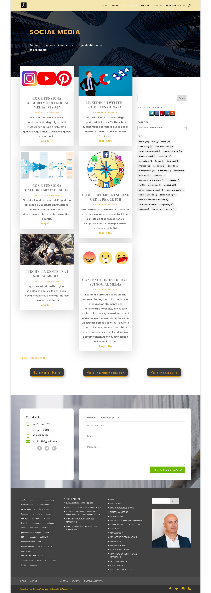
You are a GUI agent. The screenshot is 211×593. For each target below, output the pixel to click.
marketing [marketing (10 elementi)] (164, 170)
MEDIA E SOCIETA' (118, 545)
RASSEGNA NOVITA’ (175, 5)
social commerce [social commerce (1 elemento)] (148, 195)
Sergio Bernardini (48, 112)
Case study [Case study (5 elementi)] (146, 146)
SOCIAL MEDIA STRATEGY (121, 569)
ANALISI (113, 499)
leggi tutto (47, 141)
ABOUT (115, 5)
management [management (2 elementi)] (147, 170)
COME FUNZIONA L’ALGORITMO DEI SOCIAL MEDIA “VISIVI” (46, 103)
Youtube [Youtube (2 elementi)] (170, 209)
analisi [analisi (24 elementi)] (144, 142)
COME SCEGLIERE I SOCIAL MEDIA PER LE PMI (105, 197)
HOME (105, 5)
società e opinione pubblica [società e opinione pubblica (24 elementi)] (153, 199)
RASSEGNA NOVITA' (118, 561)
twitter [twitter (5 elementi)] (157, 209)
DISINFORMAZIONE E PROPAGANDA (126, 520)
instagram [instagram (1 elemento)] (159, 166)
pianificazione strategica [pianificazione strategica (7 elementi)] (152, 180)
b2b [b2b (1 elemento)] (155, 142)
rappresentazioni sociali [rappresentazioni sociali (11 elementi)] (151, 190)
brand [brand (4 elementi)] (165, 142)
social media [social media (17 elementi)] (168, 195)
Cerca (175, 500)
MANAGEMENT (116, 533)
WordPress (67, 589)
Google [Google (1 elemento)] (159, 161)
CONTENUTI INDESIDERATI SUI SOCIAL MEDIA (105, 281)
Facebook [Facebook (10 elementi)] (165, 156)
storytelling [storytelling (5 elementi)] (166, 204)
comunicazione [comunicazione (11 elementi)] (164, 146)
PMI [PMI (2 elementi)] (142, 185)
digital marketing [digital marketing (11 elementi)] (172, 151)
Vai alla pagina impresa (105, 372)
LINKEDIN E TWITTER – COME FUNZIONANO (105, 104)
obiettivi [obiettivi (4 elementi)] (160, 175)
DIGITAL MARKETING (119, 512)
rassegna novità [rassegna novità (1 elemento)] (175, 190)
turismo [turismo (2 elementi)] (144, 209)
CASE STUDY (115, 503)
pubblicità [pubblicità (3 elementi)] (170, 185)
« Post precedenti (32, 358)
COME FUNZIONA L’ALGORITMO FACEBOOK (47, 187)
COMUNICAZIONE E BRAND (122, 507)
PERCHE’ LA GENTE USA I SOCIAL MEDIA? (46, 273)
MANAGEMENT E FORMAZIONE (123, 537)
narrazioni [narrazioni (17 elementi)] (145, 175)
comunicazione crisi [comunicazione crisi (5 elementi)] (149, 151)
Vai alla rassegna (164, 372)
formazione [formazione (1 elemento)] (145, 161)
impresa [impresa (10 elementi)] (144, 166)
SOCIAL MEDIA (130, 5)
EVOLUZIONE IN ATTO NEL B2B (79, 503)
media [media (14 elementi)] (179, 170)
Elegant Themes (40, 589)
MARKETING (115, 541)
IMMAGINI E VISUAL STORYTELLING (125, 524)
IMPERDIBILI (115, 528)
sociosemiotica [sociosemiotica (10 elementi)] (148, 204)
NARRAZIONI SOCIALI (119, 549)
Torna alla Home (47, 372)
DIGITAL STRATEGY (118, 516)
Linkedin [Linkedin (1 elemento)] (173, 166)
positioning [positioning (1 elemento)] (154, 185)
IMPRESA (145, 5)
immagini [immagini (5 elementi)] (173, 161)
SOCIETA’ (157, 5)
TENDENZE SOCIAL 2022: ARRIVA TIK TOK (84, 507)
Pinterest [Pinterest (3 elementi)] (173, 180)
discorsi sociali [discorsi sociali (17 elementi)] (147, 156)
